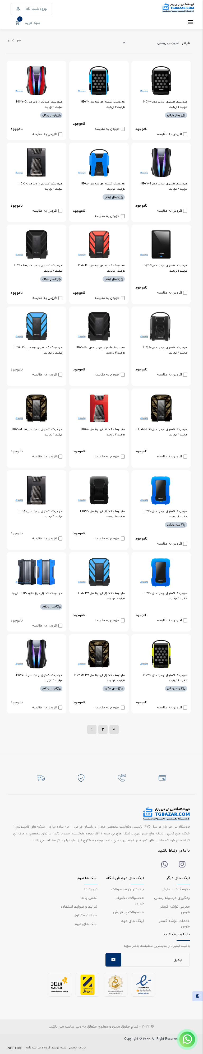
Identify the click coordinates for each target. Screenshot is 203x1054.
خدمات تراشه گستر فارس (174, 923)
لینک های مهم (132, 920)
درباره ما (91, 889)
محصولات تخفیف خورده (130, 900)
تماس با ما (89, 897)
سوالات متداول (86, 915)
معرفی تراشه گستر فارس (175, 909)
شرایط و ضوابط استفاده (79, 906)
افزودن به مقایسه (169, 134)
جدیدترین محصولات (127, 889)
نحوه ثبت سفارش (176, 889)
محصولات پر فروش (128, 912)
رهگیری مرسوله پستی (172, 897)
